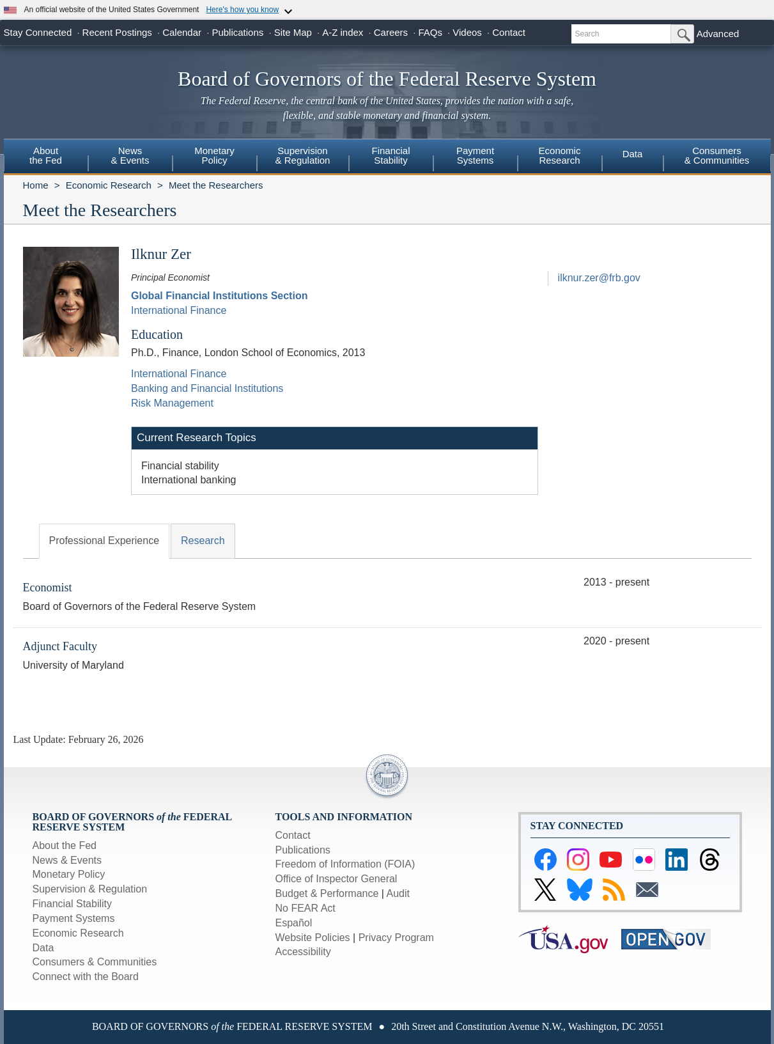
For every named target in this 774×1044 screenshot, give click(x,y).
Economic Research (108, 185)
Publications (237, 32)
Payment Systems (74, 918)
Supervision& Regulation (302, 155)
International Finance (178, 310)
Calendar (181, 32)
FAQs (430, 32)
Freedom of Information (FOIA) (345, 864)
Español (294, 922)
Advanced (718, 33)
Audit (398, 893)
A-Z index (342, 32)
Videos (467, 32)
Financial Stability (72, 903)
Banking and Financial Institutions (207, 388)
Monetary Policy (69, 874)
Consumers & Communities (717, 155)
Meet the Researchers (216, 185)
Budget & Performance (327, 893)
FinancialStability (390, 155)
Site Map (293, 32)
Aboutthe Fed (45, 155)
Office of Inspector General (336, 878)
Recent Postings (117, 32)
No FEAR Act (305, 908)
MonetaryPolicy (214, 155)
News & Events (67, 860)
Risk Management (172, 403)
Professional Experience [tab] (104, 540)
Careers (391, 32)
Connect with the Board (86, 976)
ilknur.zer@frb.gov (599, 277)
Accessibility (303, 951)
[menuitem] (46, 157)
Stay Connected (38, 32)
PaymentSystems (475, 155)
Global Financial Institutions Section (219, 295)
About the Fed (65, 845)
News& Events (130, 155)
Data (633, 153)
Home (36, 185)
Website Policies (312, 937)
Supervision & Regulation (90, 889)
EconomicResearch (560, 155)
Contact (508, 32)
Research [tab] (202, 540)
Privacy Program (396, 937)
